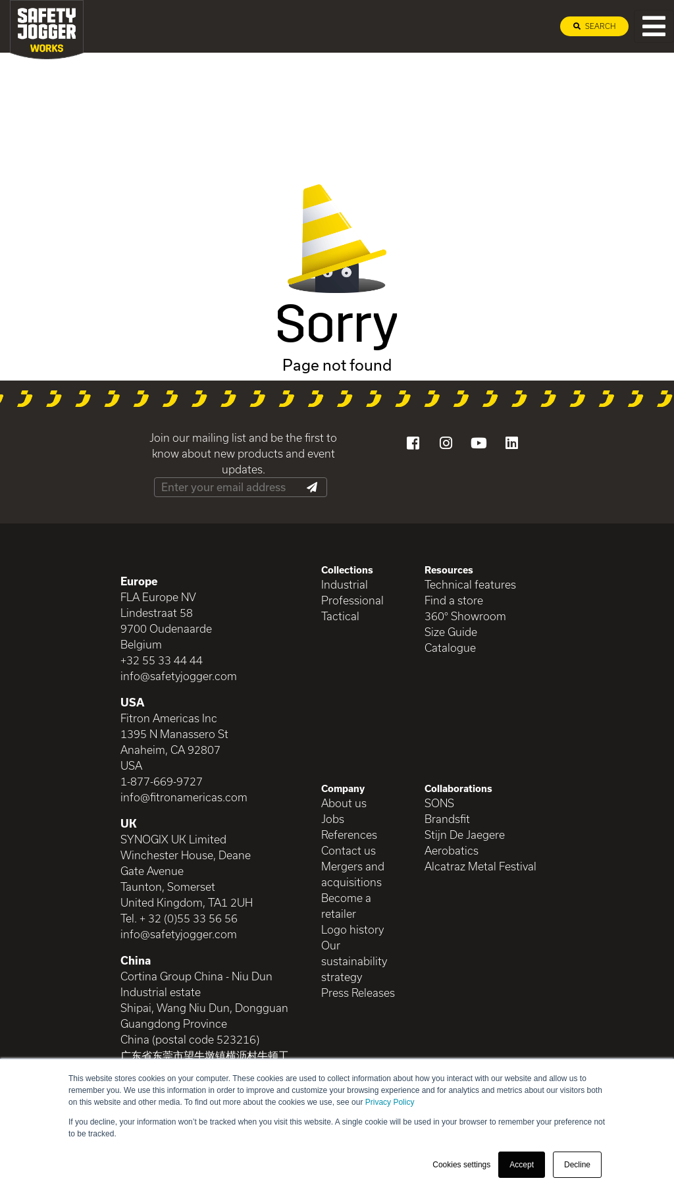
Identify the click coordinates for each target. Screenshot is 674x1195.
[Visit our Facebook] (413, 443)
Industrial (344, 584)
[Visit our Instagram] (445, 443)
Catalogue (450, 647)
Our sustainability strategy (354, 961)
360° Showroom (465, 616)
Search (594, 26)
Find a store (454, 600)
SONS (439, 803)
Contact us (348, 850)
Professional (352, 600)
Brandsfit (447, 818)
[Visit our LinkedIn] (511, 443)
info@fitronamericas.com (183, 797)
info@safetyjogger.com (178, 676)
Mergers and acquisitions (352, 874)
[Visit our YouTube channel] (478, 443)
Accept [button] (521, 1164)
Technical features (470, 584)
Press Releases (358, 992)
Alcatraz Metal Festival (480, 866)
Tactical (340, 616)
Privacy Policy (390, 1102)
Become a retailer (346, 905)
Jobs (332, 818)
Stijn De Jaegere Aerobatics (465, 842)
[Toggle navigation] (654, 26)
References (349, 834)
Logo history (352, 929)
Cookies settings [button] (461, 1164)
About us (344, 803)
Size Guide (451, 631)
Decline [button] (577, 1164)
